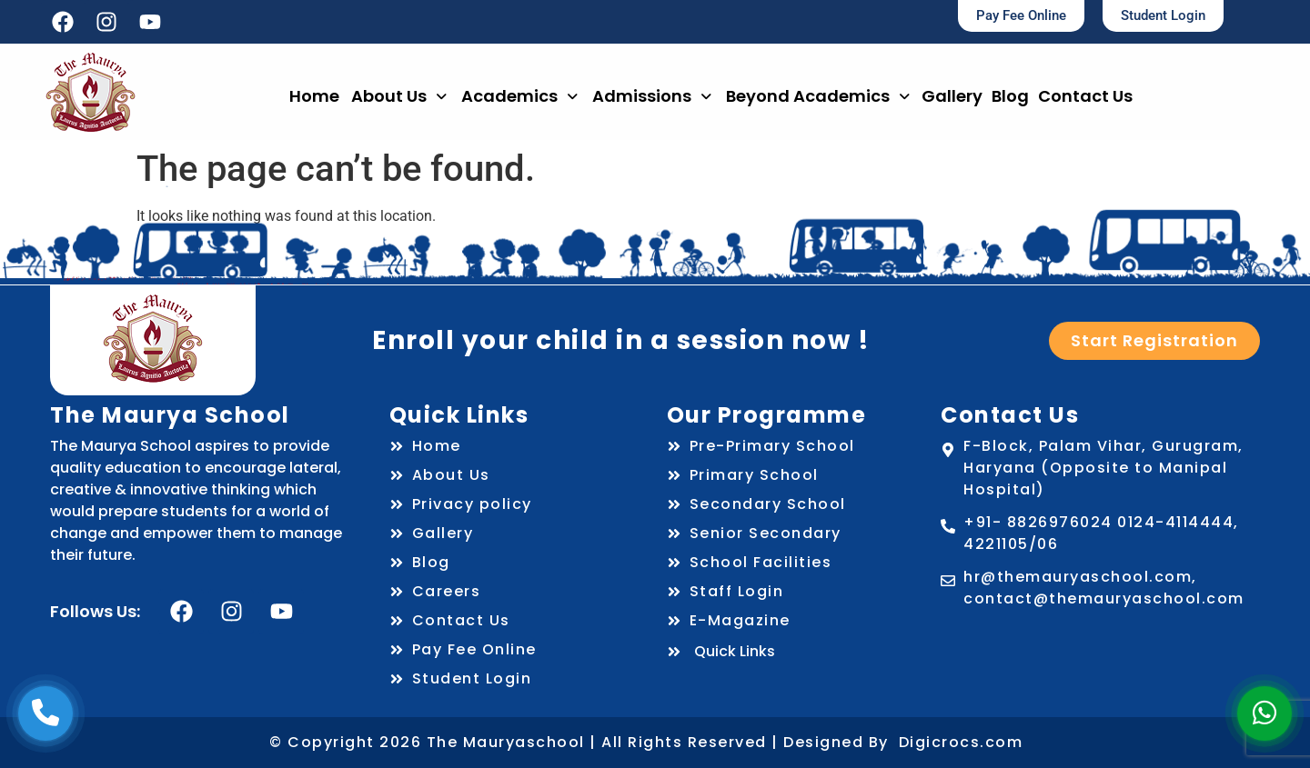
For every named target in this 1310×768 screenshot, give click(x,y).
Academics (519, 96)
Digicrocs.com (961, 742)
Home (314, 96)
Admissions (651, 96)
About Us (399, 96)
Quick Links (721, 651)
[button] (399, 96)
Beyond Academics (818, 96)
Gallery (952, 96)
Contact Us (1085, 96)
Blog (1010, 96)
